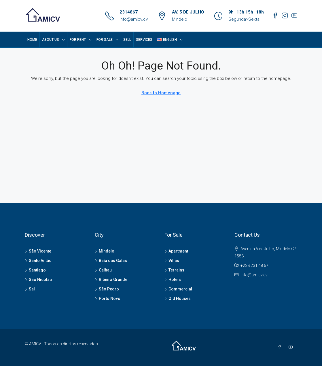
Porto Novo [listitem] (107, 298)
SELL (127, 40)
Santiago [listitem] (35, 270)
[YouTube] (292, 347)
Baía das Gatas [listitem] (111, 260)
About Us (50, 40)
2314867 (129, 12)
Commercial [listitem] (178, 289)
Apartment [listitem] (176, 251)
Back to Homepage (161, 92)
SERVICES (144, 40)
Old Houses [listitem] (177, 298)
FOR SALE (104, 40)
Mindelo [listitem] (104, 251)
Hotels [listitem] (172, 279)
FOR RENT (78, 40)
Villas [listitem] (171, 260)
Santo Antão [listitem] (38, 260)
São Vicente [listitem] (38, 251)
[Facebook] (281, 347)
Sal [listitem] (30, 289)
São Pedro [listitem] (107, 289)
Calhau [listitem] (103, 270)
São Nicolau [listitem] (38, 279)
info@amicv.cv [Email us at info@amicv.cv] (254, 275)
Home (32, 40)
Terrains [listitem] (174, 270)
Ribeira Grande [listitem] (111, 279)
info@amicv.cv (134, 19)
